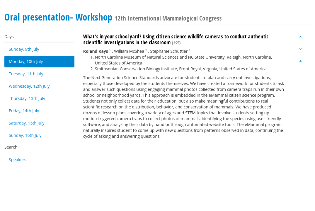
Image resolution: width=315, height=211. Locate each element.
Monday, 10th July (26, 61)
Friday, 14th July (24, 110)
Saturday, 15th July (27, 123)
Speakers (17, 159)
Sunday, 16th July (25, 135)
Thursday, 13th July (27, 98)
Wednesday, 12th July (29, 86)
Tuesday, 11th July (26, 73)
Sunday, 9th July (24, 49)
